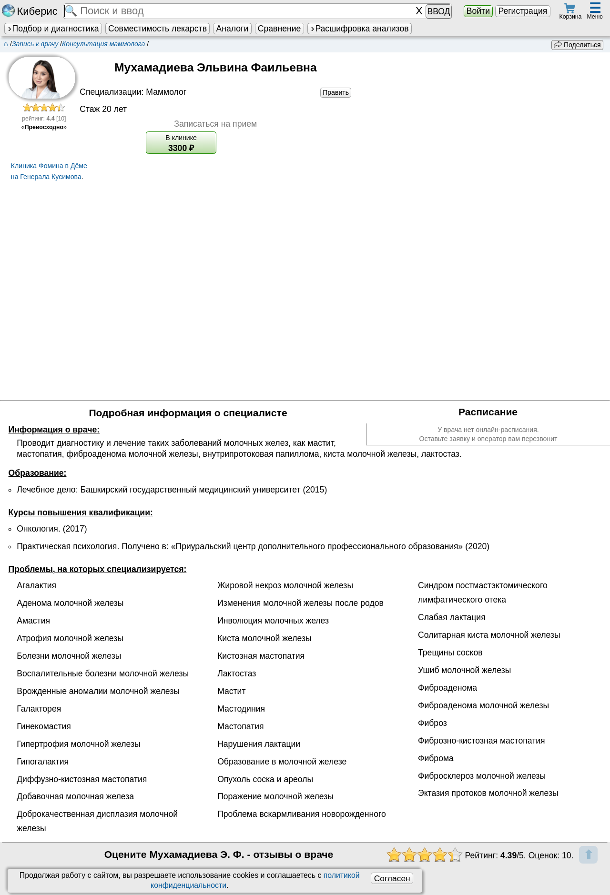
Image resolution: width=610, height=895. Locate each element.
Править (336, 92)
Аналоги (232, 28)
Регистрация (522, 11)
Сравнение (279, 28)
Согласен (392, 878)
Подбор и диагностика (53, 28)
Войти (478, 11)
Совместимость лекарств (157, 28)
